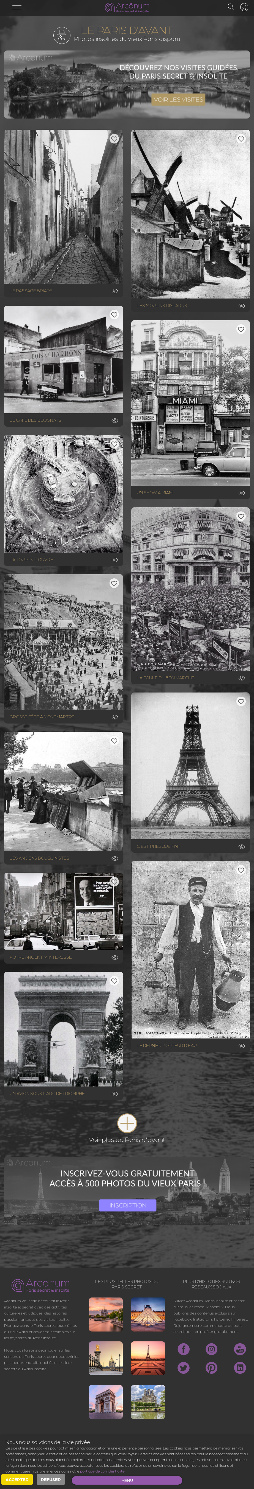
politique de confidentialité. (102, 1470)
